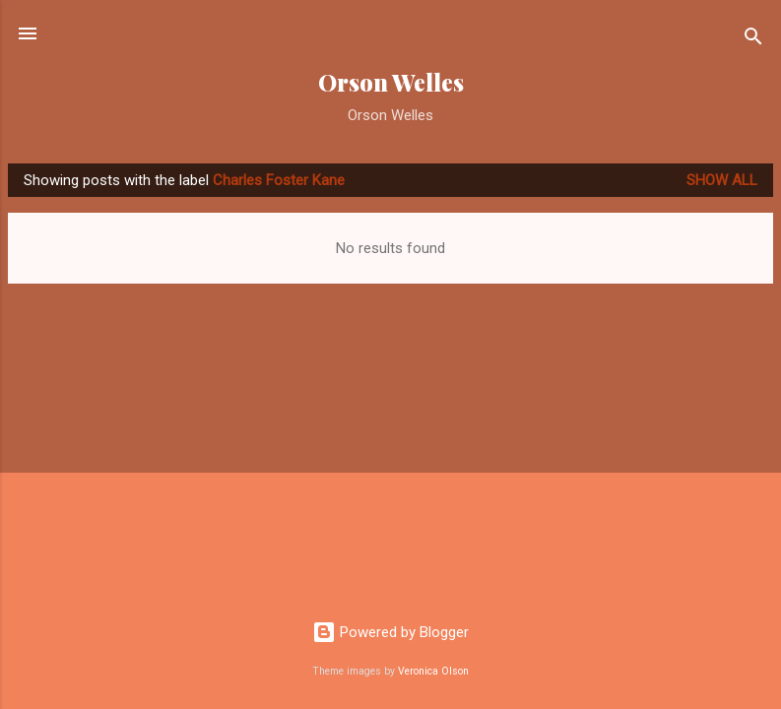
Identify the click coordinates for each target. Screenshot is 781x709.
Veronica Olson (433, 671)
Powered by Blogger (390, 632)
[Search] (753, 40)
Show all (721, 180)
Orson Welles (391, 82)
